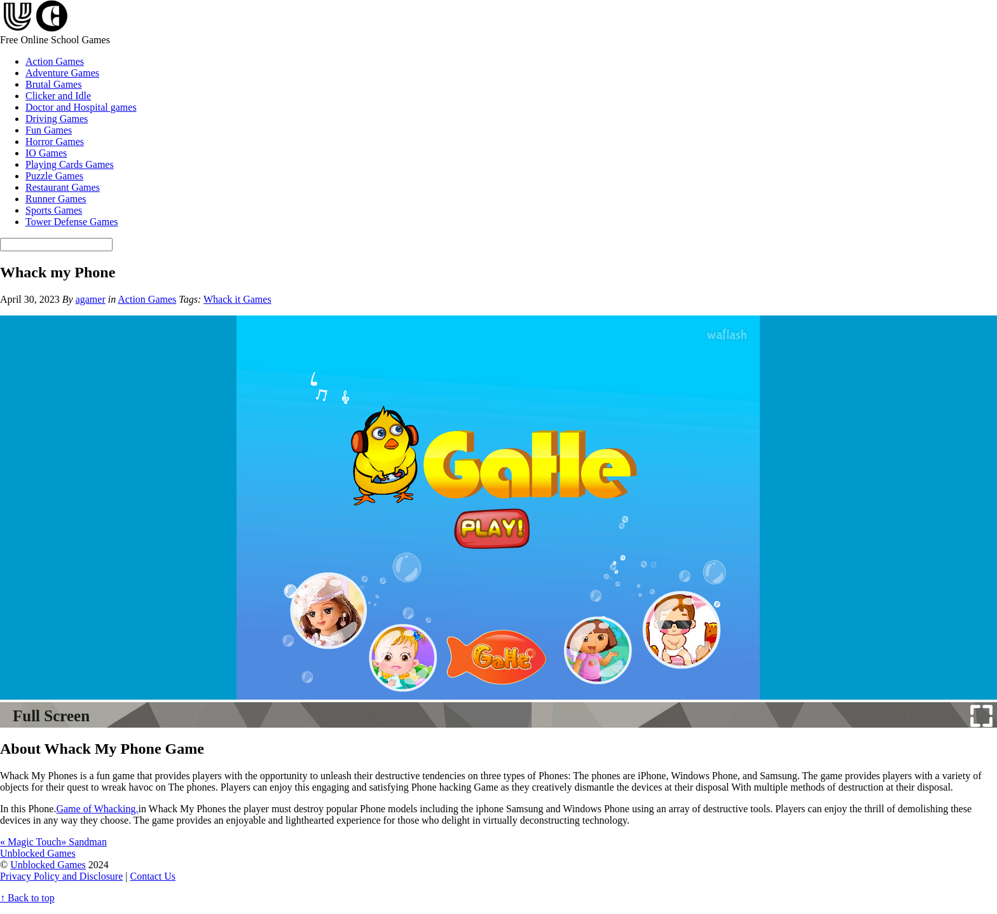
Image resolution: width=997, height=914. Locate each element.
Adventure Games (62, 72)
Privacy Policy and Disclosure (61, 876)
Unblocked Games (48, 864)
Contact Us (153, 876)
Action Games (54, 61)
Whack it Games (237, 299)
